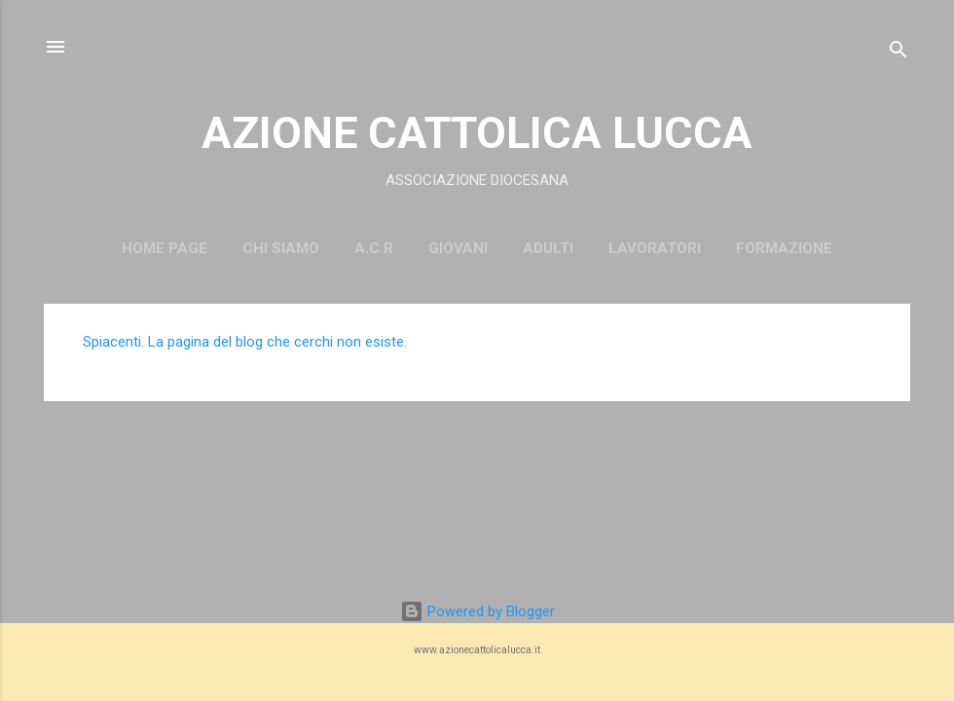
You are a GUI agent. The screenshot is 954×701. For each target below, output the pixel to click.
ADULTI (548, 248)
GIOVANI (458, 248)
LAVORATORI (654, 248)
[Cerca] (898, 53)
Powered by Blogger (477, 611)
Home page (164, 248)
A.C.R (373, 248)
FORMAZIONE (784, 248)
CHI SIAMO (280, 248)
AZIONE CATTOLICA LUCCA (477, 133)
